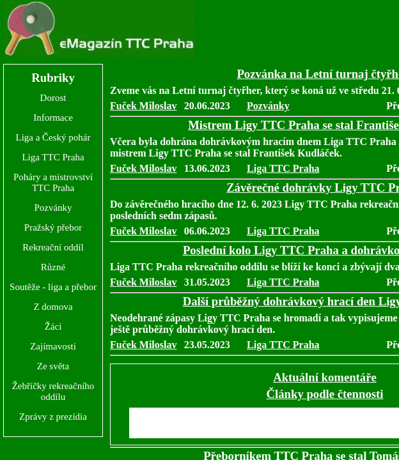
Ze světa (53, 366)
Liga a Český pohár (52, 137)
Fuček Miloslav (143, 105)
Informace (53, 117)
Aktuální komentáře (325, 377)
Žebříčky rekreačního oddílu (53, 391)
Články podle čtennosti (325, 394)
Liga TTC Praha (53, 157)
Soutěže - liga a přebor (53, 287)
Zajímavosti (53, 346)
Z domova (52, 307)
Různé (53, 267)
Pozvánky (53, 208)
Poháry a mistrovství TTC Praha (53, 182)
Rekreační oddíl (52, 247)
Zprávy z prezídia (53, 416)
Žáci (53, 326)
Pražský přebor (53, 227)
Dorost (53, 98)
